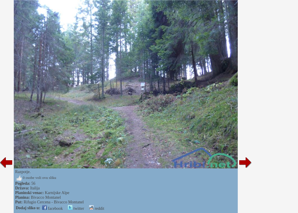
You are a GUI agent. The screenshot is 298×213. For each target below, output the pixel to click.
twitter (76, 208)
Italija (35, 188)
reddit (96, 208)
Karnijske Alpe (57, 193)
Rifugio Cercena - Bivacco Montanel (54, 202)
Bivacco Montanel (46, 197)
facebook (52, 208)
